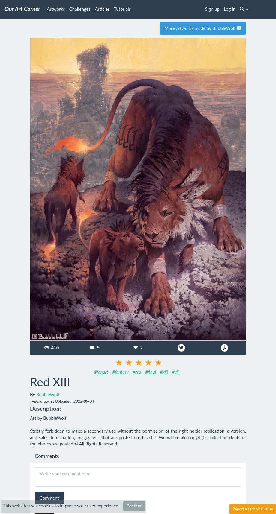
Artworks (56, 9)
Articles (102, 9)
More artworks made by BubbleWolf (202, 28)
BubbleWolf (47, 394)
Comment (49, 498)
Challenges (80, 9)
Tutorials (122, 9)
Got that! (134, 506)
